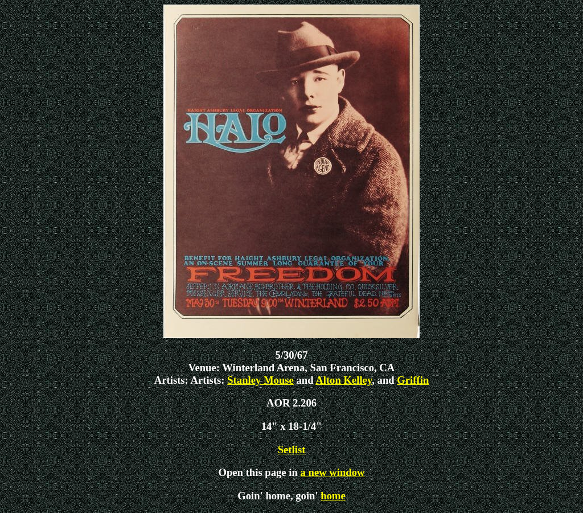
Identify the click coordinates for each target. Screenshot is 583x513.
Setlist (292, 449)
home (333, 496)
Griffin (413, 380)
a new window (333, 472)
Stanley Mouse (260, 380)
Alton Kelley (343, 380)
